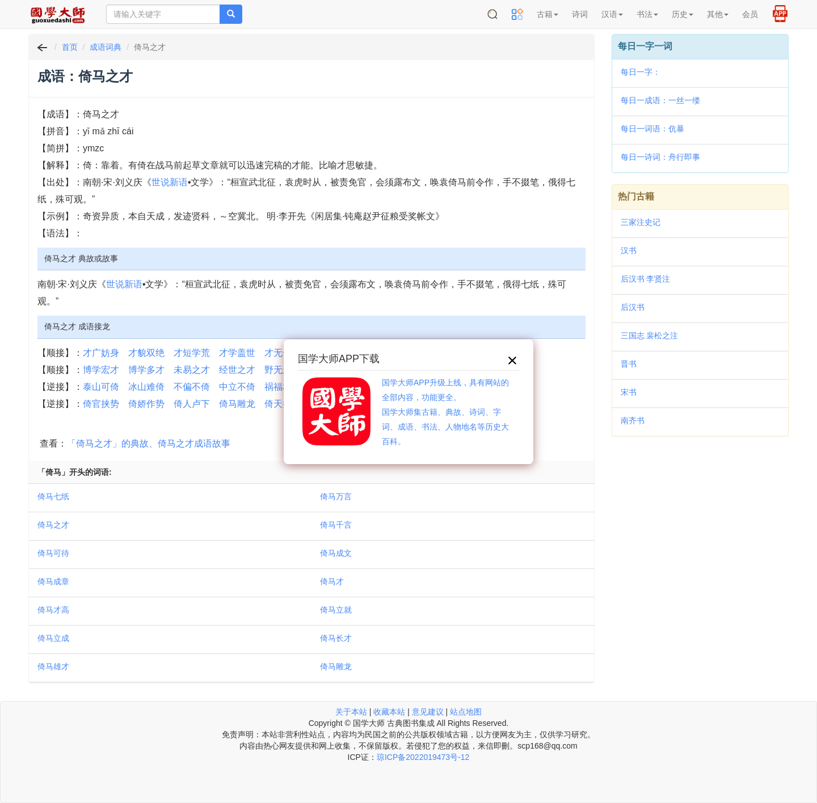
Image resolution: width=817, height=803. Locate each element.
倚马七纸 (53, 496)
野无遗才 (282, 370)
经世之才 (237, 370)
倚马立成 (53, 638)
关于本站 (351, 711)
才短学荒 (192, 353)
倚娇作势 (146, 404)
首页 (70, 47)
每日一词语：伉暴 (652, 128)
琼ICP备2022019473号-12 (423, 757)
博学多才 (146, 370)
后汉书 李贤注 (646, 278)
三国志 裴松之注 (650, 335)
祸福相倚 (282, 387)
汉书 (629, 250)
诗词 (580, 14)
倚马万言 (336, 496)
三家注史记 (640, 222)
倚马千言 (336, 524)
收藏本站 (389, 711)
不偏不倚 (192, 387)
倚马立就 (336, 609)
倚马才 (332, 581)
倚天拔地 (282, 404)
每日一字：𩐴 (640, 72)
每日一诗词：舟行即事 (660, 157)
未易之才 (192, 370)
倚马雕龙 (237, 404)
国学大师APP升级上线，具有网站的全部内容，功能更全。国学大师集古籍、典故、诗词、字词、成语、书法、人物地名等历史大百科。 (445, 412)
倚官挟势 (101, 404)
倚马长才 (336, 638)
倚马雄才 (53, 666)
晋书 (629, 363)
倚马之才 (53, 524)
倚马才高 (53, 609)
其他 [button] (717, 14)
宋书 (629, 392)
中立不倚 (237, 387)
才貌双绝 (146, 353)
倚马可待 (53, 553)
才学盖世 (237, 353)
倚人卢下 (192, 404)
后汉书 (633, 307)
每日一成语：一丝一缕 (660, 100)
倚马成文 (336, 553)
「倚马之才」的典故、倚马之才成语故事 (148, 443)
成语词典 (105, 47)
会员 (750, 14)
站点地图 (466, 711)
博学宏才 (101, 370)
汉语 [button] (612, 14)
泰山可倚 (101, 387)
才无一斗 (282, 353)
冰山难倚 (146, 387)
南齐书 (633, 420)
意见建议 (428, 711)
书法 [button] (647, 14)
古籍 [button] (547, 14)
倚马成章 (53, 581)
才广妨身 (101, 353)
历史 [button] (682, 14)
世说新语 (169, 182)
